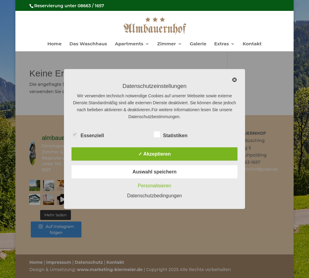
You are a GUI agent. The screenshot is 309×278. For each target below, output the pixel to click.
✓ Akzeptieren (154, 154)
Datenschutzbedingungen (154, 195)
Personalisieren (154, 185)
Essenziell (88, 134)
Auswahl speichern (154, 171)
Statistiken (170, 134)
